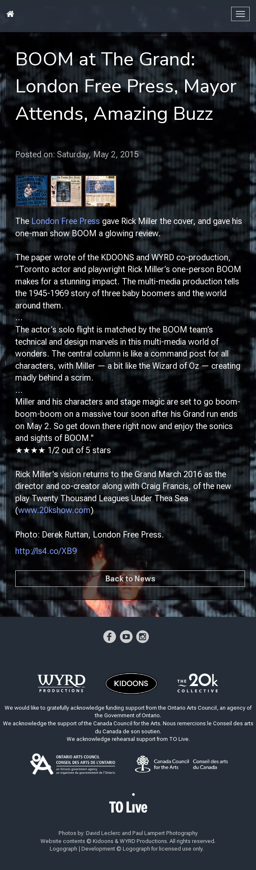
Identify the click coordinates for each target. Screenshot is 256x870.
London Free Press (65, 221)
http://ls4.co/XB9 (46, 551)
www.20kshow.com (54, 510)
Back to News (130, 578)
